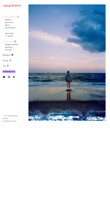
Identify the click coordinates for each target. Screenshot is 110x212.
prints (10, 36)
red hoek (7, 50)
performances (10, 27)
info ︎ (6, 66)
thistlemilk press (9, 71)
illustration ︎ (8, 55)
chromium (9, 47)
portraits (7, 20)
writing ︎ (7, 60)
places (7, 25)
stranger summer (11, 44)
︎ (14, 77)
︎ (4, 77)
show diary (8, 33)
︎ (9, 77)
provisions (8, 22)
